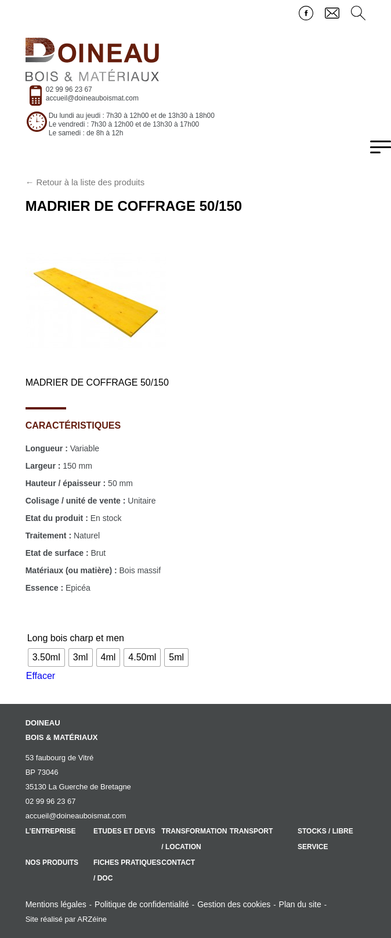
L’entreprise (51, 831)
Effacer (40, 676)
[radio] (46, 657)
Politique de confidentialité (142, 904)
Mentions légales (56, 904)
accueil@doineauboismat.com (92, 98)
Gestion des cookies (233, 904)
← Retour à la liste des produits (85, 182)
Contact (178, 862)
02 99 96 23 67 (69, 89)
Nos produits (52, 862)
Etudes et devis (124, 831)
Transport (251, 831)
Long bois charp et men (75, 638)
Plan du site (300, 904)
